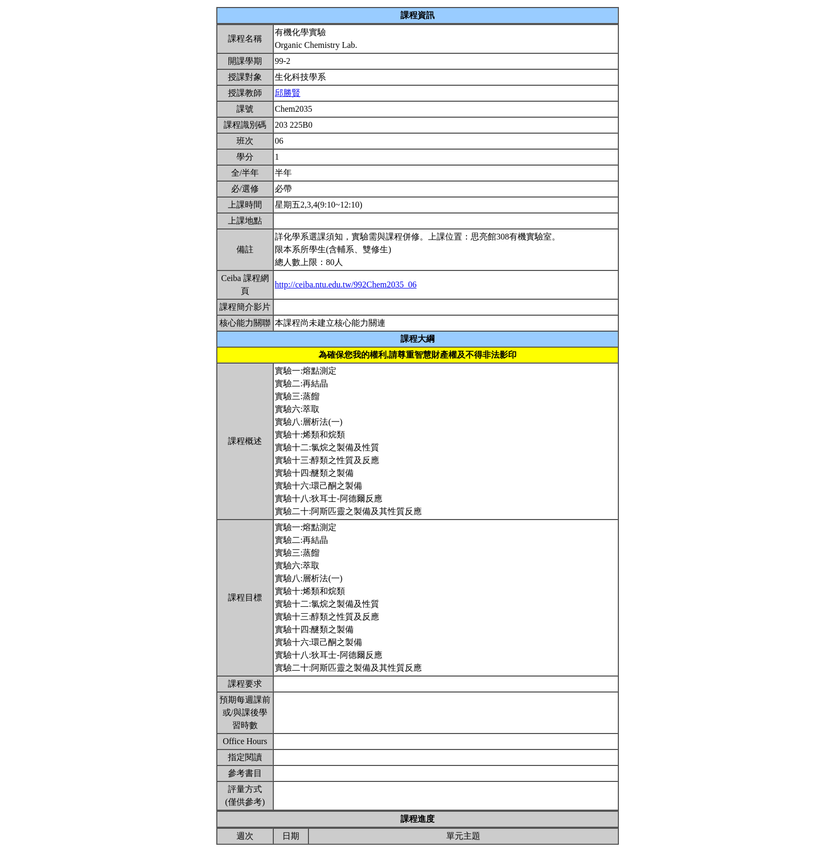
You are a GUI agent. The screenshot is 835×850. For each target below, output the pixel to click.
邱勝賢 (287, 92)
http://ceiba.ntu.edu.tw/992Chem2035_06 (345, 284)
